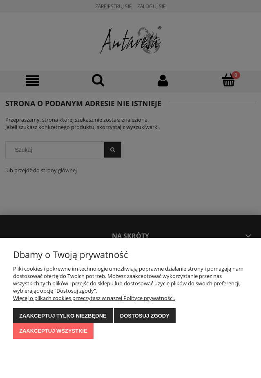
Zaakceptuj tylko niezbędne (63, 316)
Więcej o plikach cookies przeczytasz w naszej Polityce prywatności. (94, 298)
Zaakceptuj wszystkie (53, 331)
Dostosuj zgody (145, 316)
